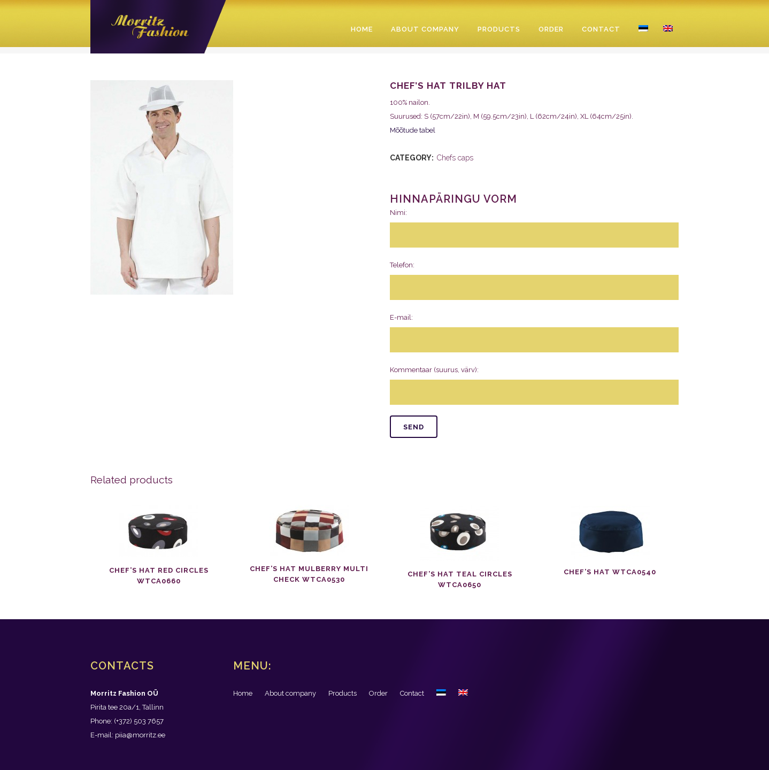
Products (342, 693)
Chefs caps (455, 157)
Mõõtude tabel (412, 130)
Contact (412, 693)
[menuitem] (441, 693)
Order (378, 693)
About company (290, 693)
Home (242, 693)
